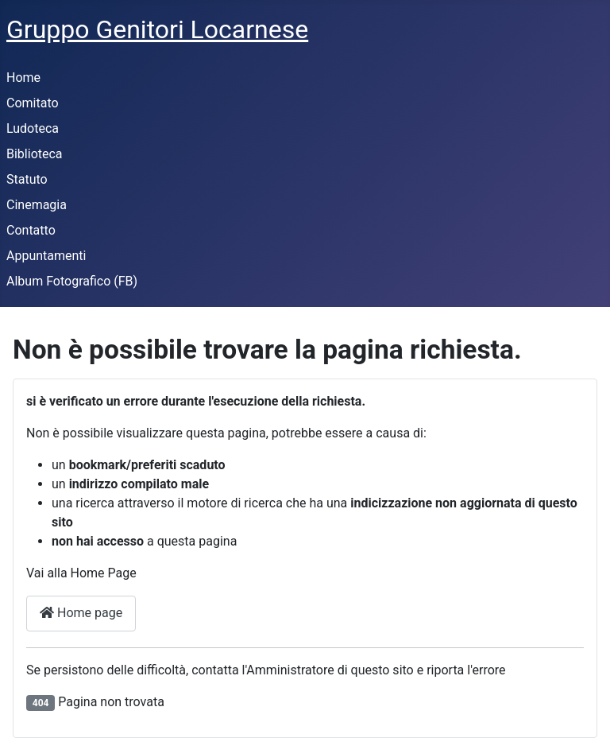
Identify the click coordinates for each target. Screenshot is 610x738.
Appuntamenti (46, 255)
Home (23, 77)
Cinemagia (36, 204)
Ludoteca (32, 128)
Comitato (32, 103)
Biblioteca (34, 153)
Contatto (31, 230)
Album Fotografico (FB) (71, 281)
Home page (81, 612)
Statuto (27, 179)
